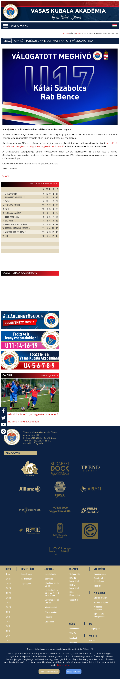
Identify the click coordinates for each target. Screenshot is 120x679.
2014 (8, 635)
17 (36, 183)
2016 (8, 626)
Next (55, 228)
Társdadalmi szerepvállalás (99, 615)
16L (54, 183)
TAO (90, 623)
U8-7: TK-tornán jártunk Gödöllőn (20, 421)
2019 (8, 611)
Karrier (92, 640)
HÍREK (8, 569)
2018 (8, 616)
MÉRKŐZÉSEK (99, 569)
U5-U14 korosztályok (74, 586)
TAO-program (94, 628)
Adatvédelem (63, 665)
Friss (8, 573)
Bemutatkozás (50, 573)
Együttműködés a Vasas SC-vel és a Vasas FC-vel (52, 593)
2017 (8, 621)
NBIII (31, 183)
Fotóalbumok (75, 628)
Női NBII (47, 183)
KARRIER (93, 635)
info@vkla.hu (39, 443)
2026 (8, 578)
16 (39, 183)
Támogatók (13, 453)
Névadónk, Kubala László (52, 584)
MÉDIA (72, 623)
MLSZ (7, 40)
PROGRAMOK (99, 592)
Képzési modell (51, 607)
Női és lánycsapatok (75, 593)
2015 (8, 630)
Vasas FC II (74, 599)
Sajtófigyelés (26, 583)
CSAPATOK (73, 569)
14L (57, 183)
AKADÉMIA (49, 569)
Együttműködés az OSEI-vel (52, 601)
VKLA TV (73, 633)
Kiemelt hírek (26, 573)
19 (34, 183)
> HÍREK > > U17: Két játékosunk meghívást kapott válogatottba (90, 33)
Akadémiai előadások (98, 608)
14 (43, 183)
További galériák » (49, 375)
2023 (8, 592)
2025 (8, 583)
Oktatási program (101, 597)
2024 (78, 33)
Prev (5, 228)
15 (41, 183)
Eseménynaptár (100, 573)
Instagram (73, 642)
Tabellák (97, 585)
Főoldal (66, 33)
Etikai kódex (49, 621)
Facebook (73, 638)
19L (51, 183)
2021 (8, 602)
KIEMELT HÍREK (27, 569)
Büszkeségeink (51, 612)
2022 (8, 597)
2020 (8, 607)
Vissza (5, 176)
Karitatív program (101, 602)
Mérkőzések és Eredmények (99, 579)
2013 (8, 640)
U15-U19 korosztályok (74, 579)
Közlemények (26, 578)
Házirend (48, 616)
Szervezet (49, 578)
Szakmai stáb (75, 573)
